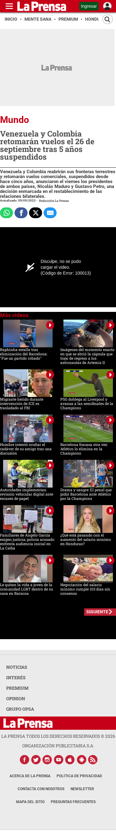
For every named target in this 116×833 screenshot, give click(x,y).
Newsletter (82, 789)
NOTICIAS (16, 667)
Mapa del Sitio (30, 802)
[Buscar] (107, 19)
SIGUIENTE (97, 611)
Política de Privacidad (79, 776)
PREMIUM (17, 688)
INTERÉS (16, 677)
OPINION (15, 698)
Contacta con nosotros (41, 789)
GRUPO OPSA (20, 709)
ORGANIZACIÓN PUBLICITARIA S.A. (58, 746)
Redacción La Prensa (54, 201)
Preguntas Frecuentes (73, 802)
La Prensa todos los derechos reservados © (58, 736)
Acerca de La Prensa (30, 776)
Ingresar (89, 6)
